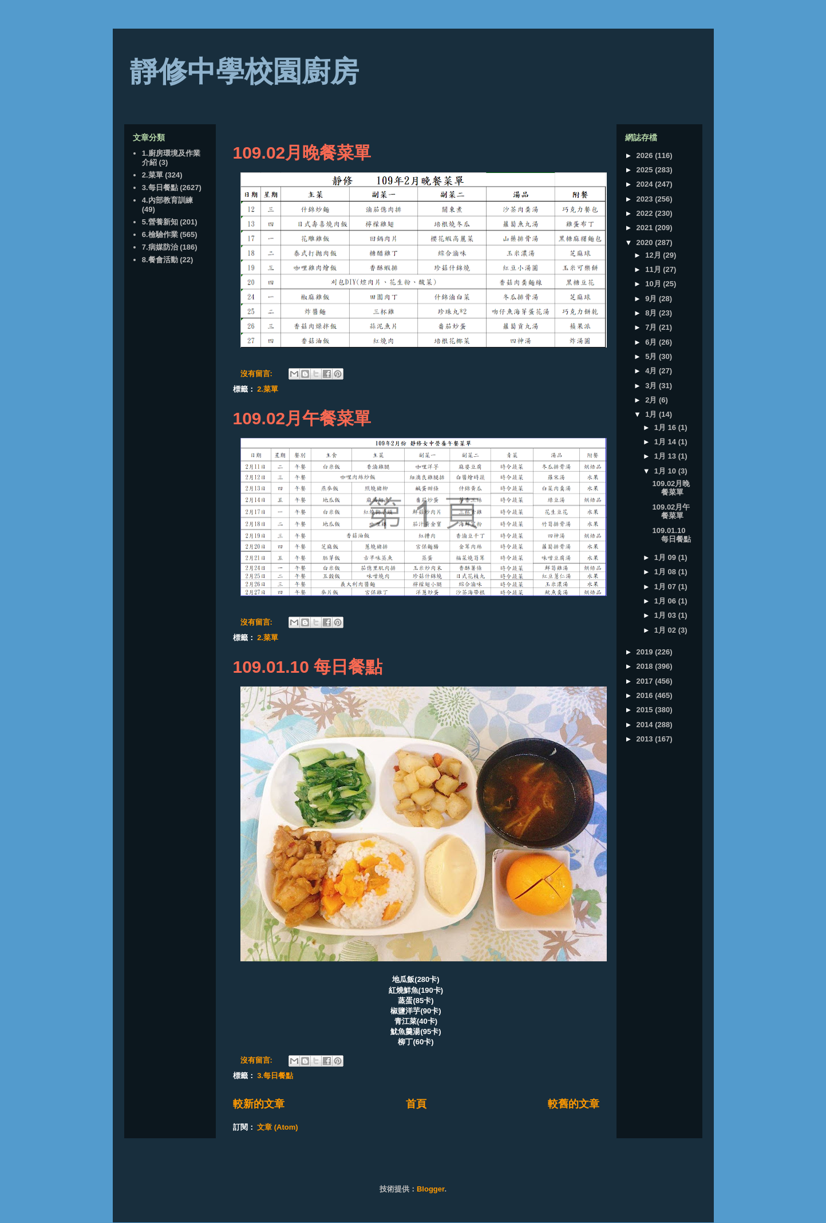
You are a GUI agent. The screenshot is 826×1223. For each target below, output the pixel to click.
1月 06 (666, 601)
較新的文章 (258, 1104)
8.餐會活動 (160, 259)
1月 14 (666, 441)
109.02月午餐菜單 (302, 418)
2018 (646, 666)
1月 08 (666, 571)
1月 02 (666, 630)
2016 (646, 695)
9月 (652, 298)
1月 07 (666, 586)
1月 (652, 414)
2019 (646, 652)
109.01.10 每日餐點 (308, 666)
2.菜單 (267, 389)
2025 (646, 169)
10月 (654, 283)
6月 (652, 342)
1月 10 (666, 471)
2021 (646, 227)
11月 (654, 269)
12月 (654, 255)
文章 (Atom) (277, 1127)
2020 (646, 242)
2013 (646, 739)
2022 (646, 213)
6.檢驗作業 (160, 234)
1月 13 (666, 456)
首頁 (416, 1104)
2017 (646, 681)
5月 (652, 356)
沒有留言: (257, 373)
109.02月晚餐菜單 (302, 152)
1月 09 (666, 557)
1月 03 (666, 615)
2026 (646, 155)
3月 (652, 385)
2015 (646, 709)
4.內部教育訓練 (167, 200)
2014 (646, 724)
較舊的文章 (573, 1104)
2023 (646, 199)
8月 (652, 313)
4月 (652, 370)
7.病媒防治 (160, 247)
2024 (646, 184)
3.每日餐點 (275, 1075)
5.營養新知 (160, 222)
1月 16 (666, 427)
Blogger (430, 1189)
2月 (652, 400)
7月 (652, 327)
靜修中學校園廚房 (244, 72)
